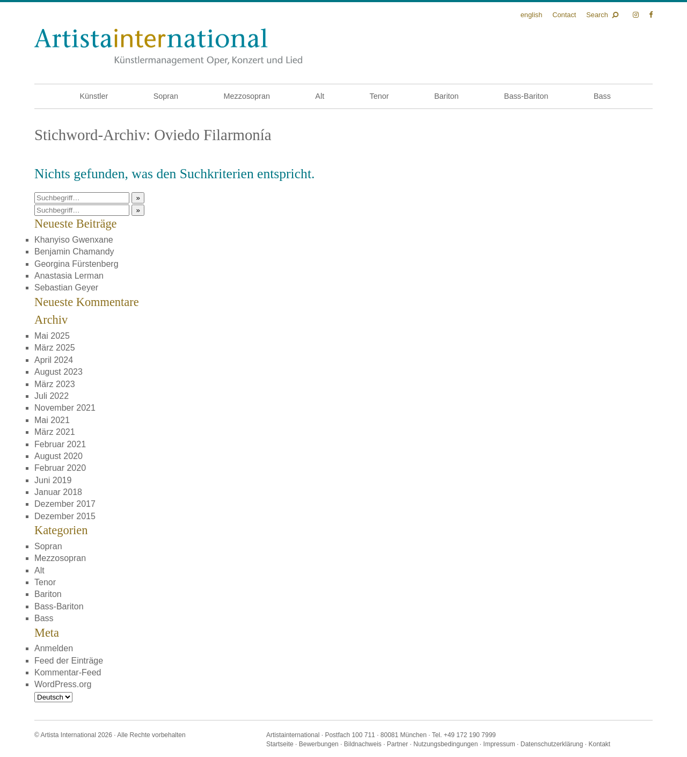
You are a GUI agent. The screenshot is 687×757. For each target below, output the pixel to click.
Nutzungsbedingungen (445, 744)
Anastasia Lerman (69, 275)
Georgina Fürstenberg (76, 263)
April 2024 (53, 360)
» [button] (138, 198)
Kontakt (599, 744)
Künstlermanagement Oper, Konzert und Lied (168, 46)
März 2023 (54, 384)
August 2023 (58, 371)
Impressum (499, 744)
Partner (397, 744)
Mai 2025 (52, 335)
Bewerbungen (319, 744)
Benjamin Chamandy (74, 251)
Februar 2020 (60, 467)
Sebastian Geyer (66, 287)
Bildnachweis (363, 744)
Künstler (93, 96)
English (532, 15)
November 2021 (65, 407)
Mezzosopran (247, 96)
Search (597, 15)
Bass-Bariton (526, 96)
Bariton (446, 96)
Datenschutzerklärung (552, 744)
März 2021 (54, 431)
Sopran (166, 96)
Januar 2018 (58, 492)
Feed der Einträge (68, 660)
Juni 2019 (52, 480)
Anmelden (53, 648)
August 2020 (58, 456)
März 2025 (54, 347)
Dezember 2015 (65, 516)
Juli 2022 (51, 396)
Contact (564, 15)
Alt (319, 96)
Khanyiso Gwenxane (73, 239)
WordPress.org (62, 684)
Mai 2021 (52, 420)
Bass (602, 96)
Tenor (379, 96)
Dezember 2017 (65, 503)
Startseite (280, 744)
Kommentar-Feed (67, 672)
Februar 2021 (60, 444)
